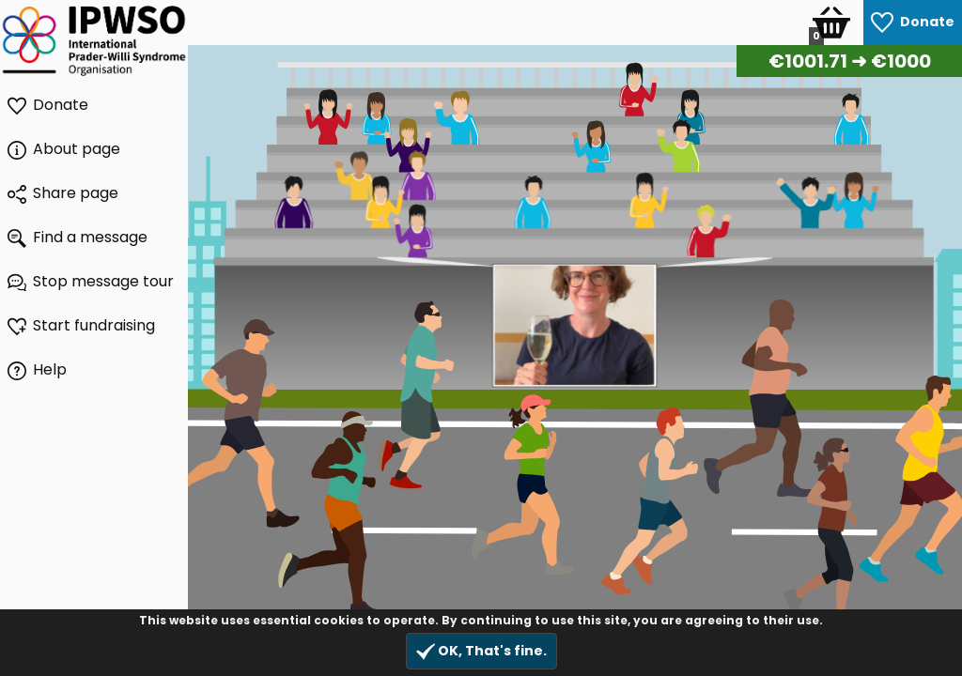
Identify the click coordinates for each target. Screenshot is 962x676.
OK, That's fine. (481, 651)
